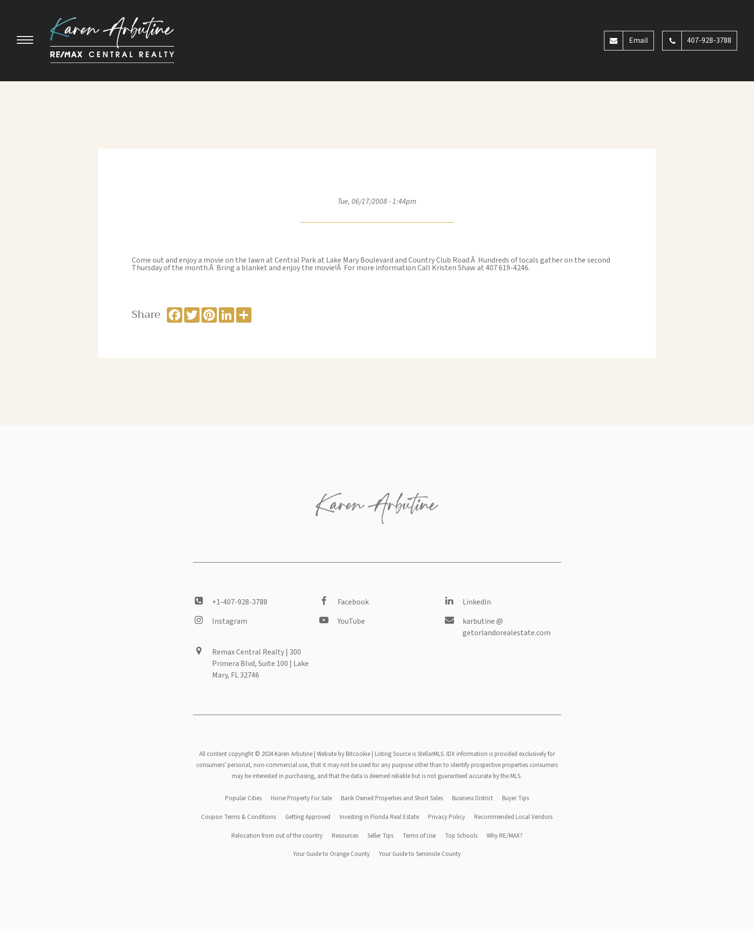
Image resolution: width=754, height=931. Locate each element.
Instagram (229, 621)
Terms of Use (419, 835)
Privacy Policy (446, 817)
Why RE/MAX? (505, 835)
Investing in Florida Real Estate (379, 817)
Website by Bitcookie (343, 754)
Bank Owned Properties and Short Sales (392, 798)
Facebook (353, 602)
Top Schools (461, 835)
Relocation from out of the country (277, 835)
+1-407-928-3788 (239, 602)
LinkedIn (477, 602)
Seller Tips (380, 835)
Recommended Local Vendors (513, 817)
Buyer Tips (515, 798)
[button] (25, 41)
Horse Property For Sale (301, 798)
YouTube (351, 621)
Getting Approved (307, 817)
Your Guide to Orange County (331, 854)
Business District (472, 798)
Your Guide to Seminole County (420, 854)
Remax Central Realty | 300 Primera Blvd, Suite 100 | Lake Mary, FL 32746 (260, 663)
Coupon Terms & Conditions (238, 817)
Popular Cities (243, 798)
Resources (345, 835)
